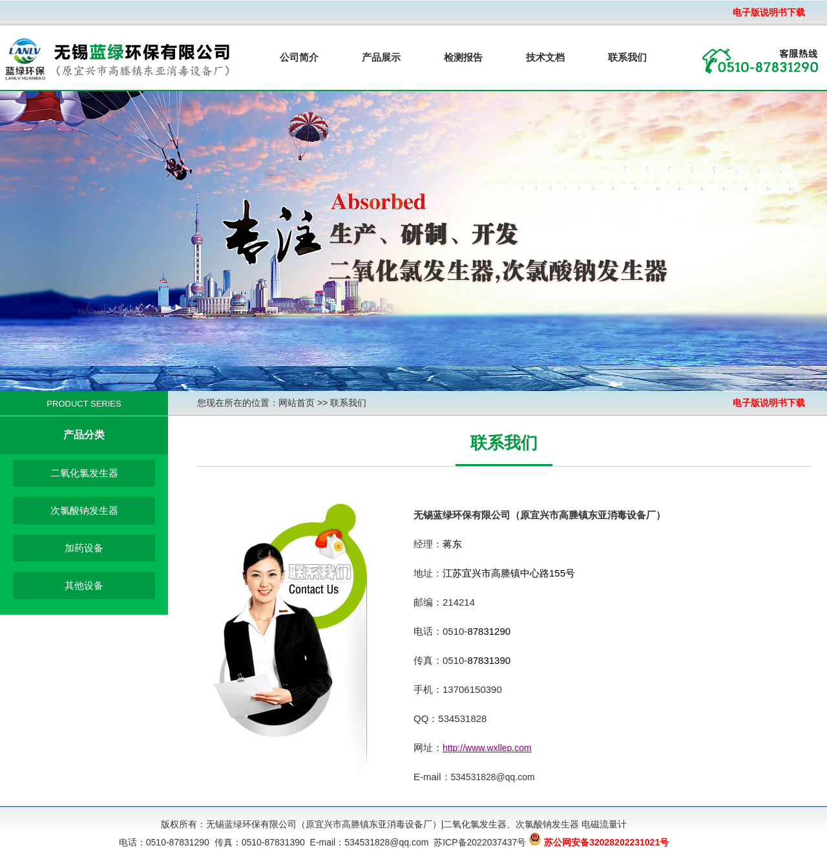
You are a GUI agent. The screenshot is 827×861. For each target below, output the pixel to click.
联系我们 (627, 57)
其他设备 (84, 585)
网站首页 (296, 403)
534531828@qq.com (493, 777)
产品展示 (381, 57)
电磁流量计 (604, 824)
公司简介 (299, 57)
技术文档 (545, 57)
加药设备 (84, 547)
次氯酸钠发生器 (84, 510)
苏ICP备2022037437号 (480, 842)
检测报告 (463, 57)
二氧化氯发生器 (84, 472)
